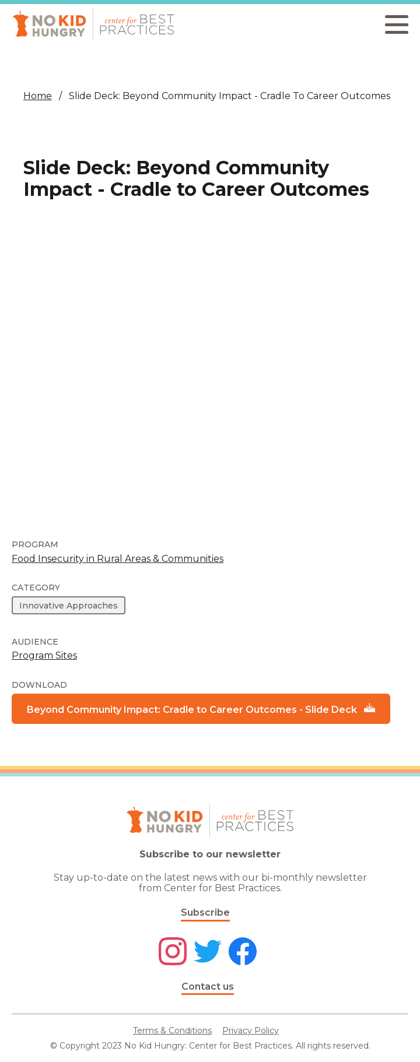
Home (37, 95)
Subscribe (205, 912)
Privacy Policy (250, 1030)
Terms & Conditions (172, 1030)
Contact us (207, 986)
